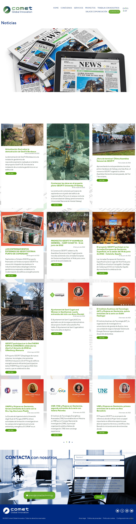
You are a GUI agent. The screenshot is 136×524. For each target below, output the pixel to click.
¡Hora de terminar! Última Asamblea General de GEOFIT (113, 160)
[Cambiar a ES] (127, 8)
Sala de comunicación (96, 12)
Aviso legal (82, 518)
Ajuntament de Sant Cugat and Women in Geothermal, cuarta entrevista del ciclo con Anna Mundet (67, 311)
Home (56, 8)
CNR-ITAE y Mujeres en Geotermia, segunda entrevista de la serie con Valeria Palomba (67, 408)
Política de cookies (109, 518)
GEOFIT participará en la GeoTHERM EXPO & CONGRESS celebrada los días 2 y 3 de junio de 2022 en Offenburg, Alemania (22, 346)
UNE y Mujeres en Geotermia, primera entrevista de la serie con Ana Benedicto (113, 408)
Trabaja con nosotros (108, 8)
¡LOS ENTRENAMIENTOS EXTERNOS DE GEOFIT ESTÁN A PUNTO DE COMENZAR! (20, 251)
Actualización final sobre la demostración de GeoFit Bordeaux (20, 150)
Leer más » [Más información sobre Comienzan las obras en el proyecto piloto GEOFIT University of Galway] (57, 205)
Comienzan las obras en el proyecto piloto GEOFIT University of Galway (67, 184)
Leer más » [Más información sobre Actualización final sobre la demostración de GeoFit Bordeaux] (11, 173)
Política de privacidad (94, 518)
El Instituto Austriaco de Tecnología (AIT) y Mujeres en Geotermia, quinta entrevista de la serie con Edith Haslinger (113, 312)
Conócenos (66, 8)
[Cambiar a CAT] (125, 11)
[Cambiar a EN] (124, 8)
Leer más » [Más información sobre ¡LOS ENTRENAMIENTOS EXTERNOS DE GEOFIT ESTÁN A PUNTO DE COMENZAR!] (11, 275)
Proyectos (90, 8)
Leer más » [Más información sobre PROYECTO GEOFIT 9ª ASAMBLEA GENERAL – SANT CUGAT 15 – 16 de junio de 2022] (57, 264)
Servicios (78, 8)
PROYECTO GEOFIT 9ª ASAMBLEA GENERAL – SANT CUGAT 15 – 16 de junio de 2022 (67, 243)
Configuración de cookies (125, 518)
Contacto (114, 12)
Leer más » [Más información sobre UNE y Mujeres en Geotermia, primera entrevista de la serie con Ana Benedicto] (102, 432)
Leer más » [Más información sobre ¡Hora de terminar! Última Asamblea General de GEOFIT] (102, 180)
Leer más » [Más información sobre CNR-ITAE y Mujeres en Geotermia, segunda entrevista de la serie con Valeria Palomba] (57, 435)
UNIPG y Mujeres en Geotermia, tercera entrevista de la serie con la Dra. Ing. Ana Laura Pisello (20, 408)
